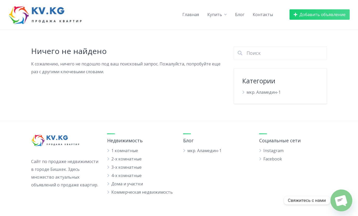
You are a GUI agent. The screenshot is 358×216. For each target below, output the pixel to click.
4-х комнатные (126, 175)
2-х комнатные (126, 159)
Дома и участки (127, 184)
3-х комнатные (126, 167)
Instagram (273, 150)
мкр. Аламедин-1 (263, 92)
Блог (239, 14)
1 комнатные (124, 150)
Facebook (272, 159)
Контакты (263, 14)
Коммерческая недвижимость (142, 192)
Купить (214, 14)
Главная (190, 14)
